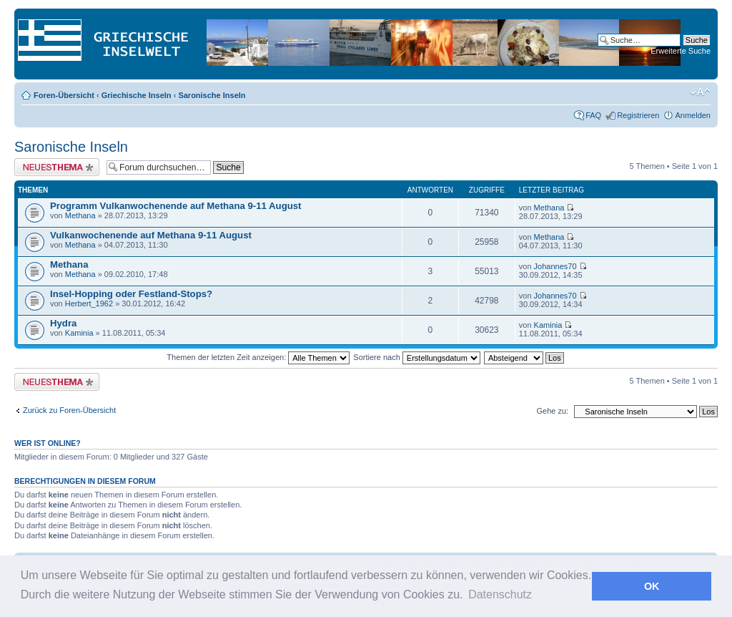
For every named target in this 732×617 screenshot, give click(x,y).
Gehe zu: (552, 411)
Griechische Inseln (137, 95)
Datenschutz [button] (500, 594)
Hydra (63, 323)
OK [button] (652, 586)
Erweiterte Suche (681, 51)
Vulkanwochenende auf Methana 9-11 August (151, 235)
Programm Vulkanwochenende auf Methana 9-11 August (176, 205)
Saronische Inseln (211, 95)
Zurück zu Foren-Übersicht (69, 410)
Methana (80, 215)
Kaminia (79, 333)
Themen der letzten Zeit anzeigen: (258, 357)
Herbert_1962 (89, 303)
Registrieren (638, 115)
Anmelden (693, 115)
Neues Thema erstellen (56, 167)
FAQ (593, 115)
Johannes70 (555, 266)
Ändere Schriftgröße (700, 92)
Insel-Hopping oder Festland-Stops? (131, 293)
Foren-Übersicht (64, 95)
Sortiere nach (416, 357)
